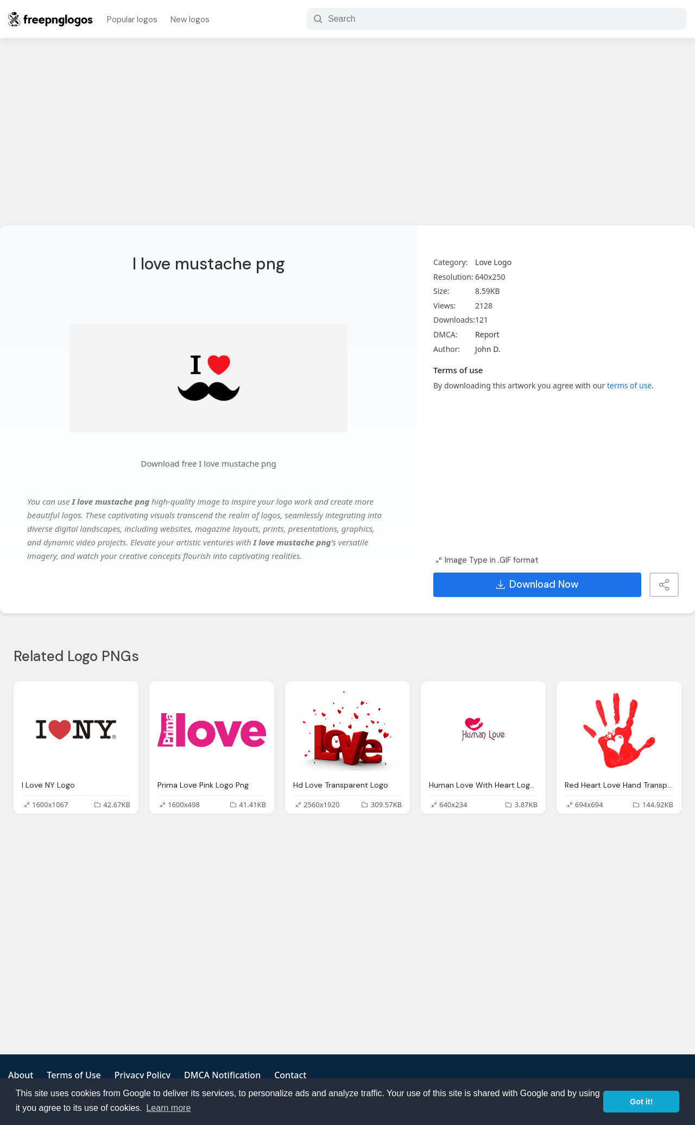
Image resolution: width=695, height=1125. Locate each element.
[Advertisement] (347, 138)
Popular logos (132, 19)
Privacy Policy (142, 1075)
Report (487, 334)
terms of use (629, 385)
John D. (488, 349)
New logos (190, 19)
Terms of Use (73, 1075)
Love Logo (493, 262)
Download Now (537, 584)
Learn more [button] (168, 1108)
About (20, 1075)
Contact (290, 1075)
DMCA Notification (222, 1075)
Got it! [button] (641, 1101)
